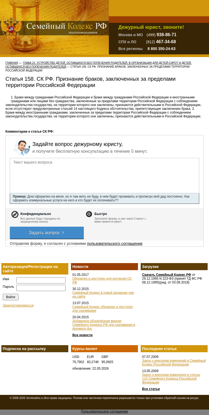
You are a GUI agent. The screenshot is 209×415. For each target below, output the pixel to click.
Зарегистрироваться (18, 305)
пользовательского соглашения (115, 243)
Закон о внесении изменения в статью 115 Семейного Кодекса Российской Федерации (171, 378)
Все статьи (151, 389)
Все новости (82, 335)
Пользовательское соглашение (104, 411)
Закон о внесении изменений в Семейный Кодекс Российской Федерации (174, 362)
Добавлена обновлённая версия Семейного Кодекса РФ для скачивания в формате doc (103, 324)
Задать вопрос (47, 232)
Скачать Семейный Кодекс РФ (166, 275)
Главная (11, 62)
